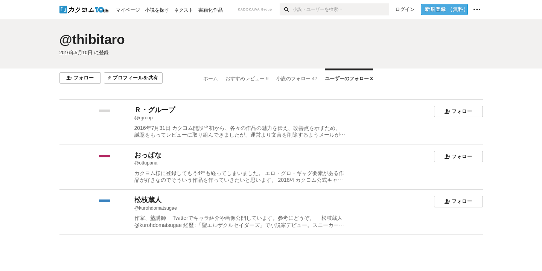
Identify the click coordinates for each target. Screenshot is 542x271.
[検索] (286, 9)
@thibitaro (92, 39)
